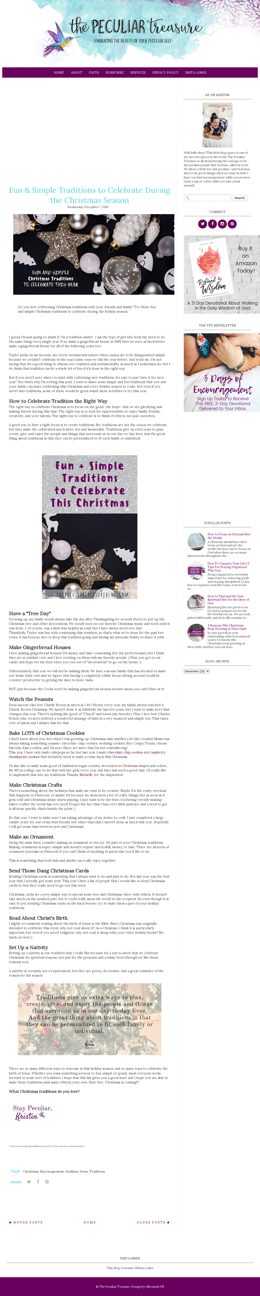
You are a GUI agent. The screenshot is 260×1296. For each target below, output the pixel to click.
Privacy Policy (165, 72)
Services (137, 72)
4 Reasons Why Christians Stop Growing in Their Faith (227, 627)
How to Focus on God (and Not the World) (229, 536)
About (76, 72)
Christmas (31, 1171)
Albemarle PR (155, 1287)
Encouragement (52, 1171)
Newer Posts (26, 1222)
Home (59, 72)
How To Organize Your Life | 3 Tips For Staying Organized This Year (228, 567)
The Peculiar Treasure (114, 1287)
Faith (94, 72)
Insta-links (195, 72)
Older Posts (153, 1222)
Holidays (71, 1171)
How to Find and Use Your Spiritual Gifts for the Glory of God (228, 599)
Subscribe (115, 72)
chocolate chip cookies (125, 752)
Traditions (97, 1171)
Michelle (86, 775)
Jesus (84, 1171)
